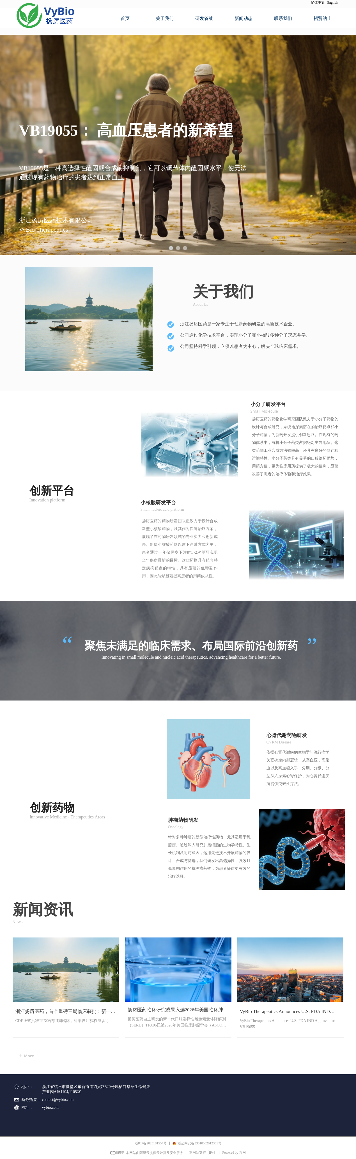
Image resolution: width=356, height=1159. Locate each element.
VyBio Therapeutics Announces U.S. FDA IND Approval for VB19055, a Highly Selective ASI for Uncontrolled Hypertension (288, 1012)
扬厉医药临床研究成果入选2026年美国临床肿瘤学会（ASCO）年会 (178, 1011)
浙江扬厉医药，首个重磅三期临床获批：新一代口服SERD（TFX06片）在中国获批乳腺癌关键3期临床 (65, 1012)
